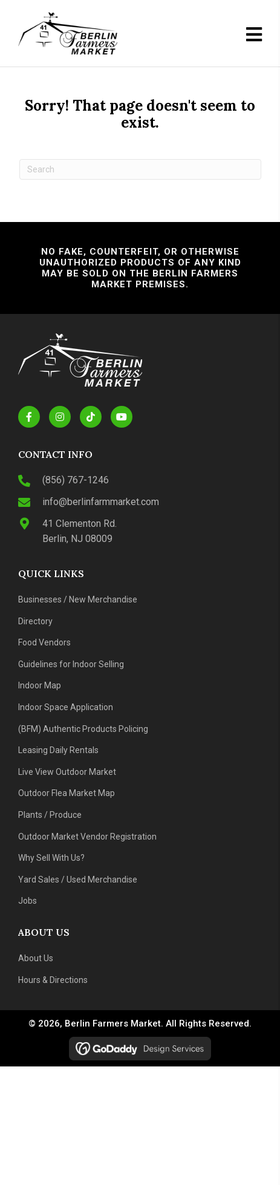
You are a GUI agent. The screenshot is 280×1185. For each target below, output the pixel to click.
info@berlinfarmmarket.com (100, 502)
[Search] (140, 169)
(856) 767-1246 (75, 480)
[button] (29, 417)
